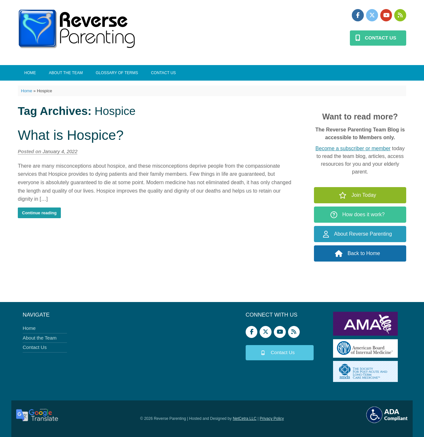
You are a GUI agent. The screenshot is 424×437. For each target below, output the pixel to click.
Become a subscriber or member (353, 148)
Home (30, 73)
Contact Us (163, 73)
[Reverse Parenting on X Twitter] (372, 15)
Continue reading (39, 212)
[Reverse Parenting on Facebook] (358, 15)
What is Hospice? (71, 135)
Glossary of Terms (117, 73)
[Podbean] (400, 15)
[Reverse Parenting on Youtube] (386, 15)
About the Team (66, 73)
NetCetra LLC (244, 418)
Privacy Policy (272, 418)
